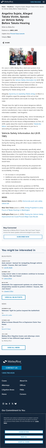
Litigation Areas (8, 389)
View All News (13, 347)
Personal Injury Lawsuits (17, 34)
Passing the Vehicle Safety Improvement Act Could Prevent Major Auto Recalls (22, 215)
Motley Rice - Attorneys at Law (9, 2)
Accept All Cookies (23, 442)
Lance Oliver (8, 278)
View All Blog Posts (13, 297)
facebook (9, 403)
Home (3, 7)
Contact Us (11, 367)
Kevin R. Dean (6, 329)
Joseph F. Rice (8, 291)
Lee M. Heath (8, 268)
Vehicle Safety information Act (26, 80)
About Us (23, 380)
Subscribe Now (23, 237)
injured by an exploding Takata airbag (22, 94)
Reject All (24, 437)
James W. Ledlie (7, 315)
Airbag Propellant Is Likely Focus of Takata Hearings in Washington (22, 209)
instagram (3, 403)
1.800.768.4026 (35, 2)
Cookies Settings (24, 432)
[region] (23, 430)
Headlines (10, 7)
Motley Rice (12, 362)
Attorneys (5, 385)
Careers (23, 394)
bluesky (15, 403)
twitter (12, 403)
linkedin (6, 403)
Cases (4, 380)
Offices (22, 385)
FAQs (22, 389)
